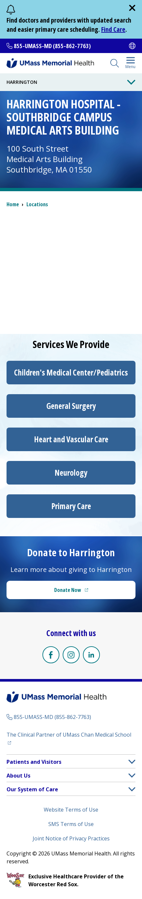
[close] (132, 8)
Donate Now (84, 591)
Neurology (71, 472)
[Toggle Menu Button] (131, 82)
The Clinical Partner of (71, 734)
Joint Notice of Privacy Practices (71, 838)
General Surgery (71, 405)
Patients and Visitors (34, 761)
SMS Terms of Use (71, 824)
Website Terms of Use (71, 809)
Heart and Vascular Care (71, 439)
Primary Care (71, 506)
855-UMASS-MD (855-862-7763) (52, 46)
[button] (131, 762)
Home (13, 204)
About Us (18, 775)
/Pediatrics (71, 372)
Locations (37, 204)
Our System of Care (32, 789)
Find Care (113, 29)
